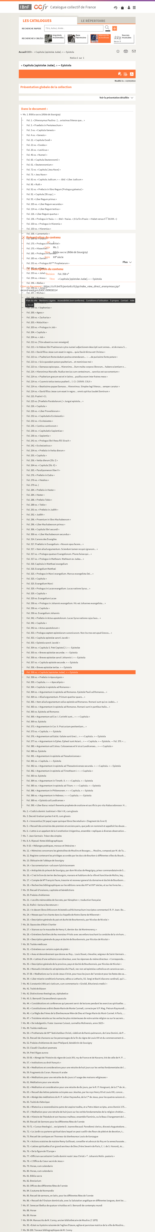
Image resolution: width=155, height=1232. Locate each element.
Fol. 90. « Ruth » (34, 184)
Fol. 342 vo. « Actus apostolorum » (43, 627)
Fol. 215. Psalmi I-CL (37, 396)
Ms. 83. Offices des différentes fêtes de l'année (45, 1185)
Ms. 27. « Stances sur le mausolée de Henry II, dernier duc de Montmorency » (60, 929)
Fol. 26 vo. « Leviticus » (38, 149)
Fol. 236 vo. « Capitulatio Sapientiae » (45, 430)
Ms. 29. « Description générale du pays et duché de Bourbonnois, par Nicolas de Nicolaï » (66, 939)
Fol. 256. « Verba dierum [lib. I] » (42, 460)
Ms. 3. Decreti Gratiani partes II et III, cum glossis (46, 816)
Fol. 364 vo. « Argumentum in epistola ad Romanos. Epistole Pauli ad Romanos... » (67, 691)
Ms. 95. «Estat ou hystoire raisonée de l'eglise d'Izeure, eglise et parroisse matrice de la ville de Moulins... (74, 1225)
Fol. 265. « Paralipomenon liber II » (43, 470)
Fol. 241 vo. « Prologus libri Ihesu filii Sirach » (49, 440)
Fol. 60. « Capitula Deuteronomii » (43, 159)
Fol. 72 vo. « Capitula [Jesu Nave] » (44, 169)
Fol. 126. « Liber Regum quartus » (43, 213)
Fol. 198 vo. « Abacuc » (37, 302)
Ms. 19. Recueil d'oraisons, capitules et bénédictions (48, 889)
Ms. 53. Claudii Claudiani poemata (40, 1047)
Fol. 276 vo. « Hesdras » (38, 480)
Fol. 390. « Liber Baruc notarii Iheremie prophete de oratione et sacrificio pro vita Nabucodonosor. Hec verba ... (77, 805)
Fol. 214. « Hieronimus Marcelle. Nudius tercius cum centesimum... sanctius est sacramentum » (73, 371)
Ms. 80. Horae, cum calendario (38, 1170)
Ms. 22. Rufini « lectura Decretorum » (40, 904)
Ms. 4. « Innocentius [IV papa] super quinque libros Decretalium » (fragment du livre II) (65, 820)
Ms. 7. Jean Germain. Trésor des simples (42, 835)
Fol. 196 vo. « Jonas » (37, 287)
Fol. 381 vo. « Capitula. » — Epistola (44, 760)
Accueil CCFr (25, 51)
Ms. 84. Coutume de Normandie (38, 1190)
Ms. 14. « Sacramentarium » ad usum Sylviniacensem (49, 865)
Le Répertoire (93, 20)
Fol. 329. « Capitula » (37, 593)
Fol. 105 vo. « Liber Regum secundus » (45, 204)
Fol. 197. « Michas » (36, 292)
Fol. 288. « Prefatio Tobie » (39, 499)
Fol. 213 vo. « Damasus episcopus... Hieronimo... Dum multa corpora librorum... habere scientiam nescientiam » (77, 366)
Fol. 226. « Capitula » (37, 406)
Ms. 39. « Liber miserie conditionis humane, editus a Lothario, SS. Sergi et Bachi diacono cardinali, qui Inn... (75, 978)
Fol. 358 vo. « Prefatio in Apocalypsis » (45, 677)
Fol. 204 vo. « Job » (36, 337)
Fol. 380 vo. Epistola (36, 751)
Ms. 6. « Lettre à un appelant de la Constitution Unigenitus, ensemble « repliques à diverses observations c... (75, 830)
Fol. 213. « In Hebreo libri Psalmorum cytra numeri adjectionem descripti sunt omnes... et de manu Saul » (77, 346)
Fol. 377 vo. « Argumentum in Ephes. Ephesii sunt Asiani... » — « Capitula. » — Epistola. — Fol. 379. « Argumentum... (77, 741)
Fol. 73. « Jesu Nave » (37, 174)
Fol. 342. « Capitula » (37, 622)
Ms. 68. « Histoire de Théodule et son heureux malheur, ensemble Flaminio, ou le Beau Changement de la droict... (75, 1116)
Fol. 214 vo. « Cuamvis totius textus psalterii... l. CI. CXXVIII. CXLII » (59, 381)
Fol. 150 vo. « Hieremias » (39, 228)
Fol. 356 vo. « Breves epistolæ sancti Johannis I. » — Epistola (56, 657)
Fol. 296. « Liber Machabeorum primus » (46, 524)
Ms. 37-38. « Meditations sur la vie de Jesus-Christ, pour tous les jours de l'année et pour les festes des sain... (75, 973)
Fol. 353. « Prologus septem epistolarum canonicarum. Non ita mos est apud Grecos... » (69, 632)
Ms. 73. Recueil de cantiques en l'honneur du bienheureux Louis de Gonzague (60, 1136)
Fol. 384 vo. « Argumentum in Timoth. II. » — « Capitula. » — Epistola (60, 780)
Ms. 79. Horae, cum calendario (38, 1165)
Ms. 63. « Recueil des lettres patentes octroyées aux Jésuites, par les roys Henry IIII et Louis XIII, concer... (73, 1092)
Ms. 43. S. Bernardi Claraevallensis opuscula (44, 998)
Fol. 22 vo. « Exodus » (37, 144)
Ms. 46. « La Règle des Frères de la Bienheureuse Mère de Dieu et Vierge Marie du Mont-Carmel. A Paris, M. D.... (75, 1013)
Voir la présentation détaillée (114, 97)
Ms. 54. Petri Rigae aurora (35, 1052)
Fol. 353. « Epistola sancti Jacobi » (43, 642)
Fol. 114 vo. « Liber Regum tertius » (43, 208)
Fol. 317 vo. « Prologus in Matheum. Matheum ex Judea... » (55, 558)
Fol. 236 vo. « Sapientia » (38, 435)
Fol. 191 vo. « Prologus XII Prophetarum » (48, 263)
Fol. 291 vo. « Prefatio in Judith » (42, 509)
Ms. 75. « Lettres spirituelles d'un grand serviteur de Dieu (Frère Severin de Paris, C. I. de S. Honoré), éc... (73, 1146)
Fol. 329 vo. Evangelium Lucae (41, 598)
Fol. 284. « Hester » (35, 494)
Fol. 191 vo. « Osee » (36, 268)
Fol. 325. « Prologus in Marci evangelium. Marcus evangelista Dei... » (60, 573)
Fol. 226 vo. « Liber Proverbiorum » (43, 411)
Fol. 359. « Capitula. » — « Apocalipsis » (45, 682)
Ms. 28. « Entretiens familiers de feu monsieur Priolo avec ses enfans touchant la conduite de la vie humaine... (75, 934)
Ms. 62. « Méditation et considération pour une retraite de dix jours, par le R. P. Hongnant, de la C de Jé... (74, 1087)
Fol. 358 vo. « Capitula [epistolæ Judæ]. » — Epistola (52, 672)
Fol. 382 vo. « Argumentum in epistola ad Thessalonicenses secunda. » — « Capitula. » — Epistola (74, 765)
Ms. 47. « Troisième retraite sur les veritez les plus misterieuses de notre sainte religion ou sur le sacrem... (74, 1018)
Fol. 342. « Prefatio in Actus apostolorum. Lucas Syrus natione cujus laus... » (64, 617)
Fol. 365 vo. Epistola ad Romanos (43, 711)
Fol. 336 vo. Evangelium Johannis (43, 613)
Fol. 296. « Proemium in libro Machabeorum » (49, 519)
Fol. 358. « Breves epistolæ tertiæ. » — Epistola (49, 667)
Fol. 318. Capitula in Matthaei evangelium (47, 563)
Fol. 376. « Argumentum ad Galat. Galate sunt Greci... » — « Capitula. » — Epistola (66, 736)
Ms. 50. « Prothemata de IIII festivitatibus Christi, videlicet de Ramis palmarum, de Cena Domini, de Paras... (75, 1033)
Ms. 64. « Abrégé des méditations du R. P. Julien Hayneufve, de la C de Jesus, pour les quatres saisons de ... (75, 1097)
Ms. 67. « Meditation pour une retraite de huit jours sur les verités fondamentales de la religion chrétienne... (75, 1111)
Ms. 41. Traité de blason (34, 988)
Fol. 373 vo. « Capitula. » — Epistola (44, 731)
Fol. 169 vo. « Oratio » (37, 238)
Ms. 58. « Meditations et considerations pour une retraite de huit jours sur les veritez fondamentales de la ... (75, 1067)
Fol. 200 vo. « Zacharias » (39, 317)
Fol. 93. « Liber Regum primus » (42, 199)
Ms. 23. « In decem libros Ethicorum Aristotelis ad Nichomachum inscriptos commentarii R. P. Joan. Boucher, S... (75, 909)
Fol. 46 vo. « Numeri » (37, 154)
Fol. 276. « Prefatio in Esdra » (40, 475)
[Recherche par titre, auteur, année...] (73, 28)
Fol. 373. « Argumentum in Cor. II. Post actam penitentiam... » (57, 726)
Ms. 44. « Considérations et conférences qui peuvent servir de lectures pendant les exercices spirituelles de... (75, 1003)
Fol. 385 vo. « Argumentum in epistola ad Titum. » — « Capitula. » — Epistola (64, 785)
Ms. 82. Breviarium (32, 1180)
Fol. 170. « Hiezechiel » (37, 248)
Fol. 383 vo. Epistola (36, 775)
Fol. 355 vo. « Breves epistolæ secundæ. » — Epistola (52, 652)
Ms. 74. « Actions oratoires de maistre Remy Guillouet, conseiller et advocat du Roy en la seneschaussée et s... (75, 1141)
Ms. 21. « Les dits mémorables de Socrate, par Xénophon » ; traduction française (62, 899)
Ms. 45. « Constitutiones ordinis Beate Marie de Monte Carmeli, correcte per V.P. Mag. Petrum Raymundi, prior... (75, 1008)
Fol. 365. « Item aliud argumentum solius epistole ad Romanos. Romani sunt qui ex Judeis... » (72, 701)
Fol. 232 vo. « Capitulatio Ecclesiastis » (45, 415)
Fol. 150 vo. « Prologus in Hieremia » (44, 223)
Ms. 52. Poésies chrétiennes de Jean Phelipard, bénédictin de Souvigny (57, 1042)
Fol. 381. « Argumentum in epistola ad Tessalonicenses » (54, 755)
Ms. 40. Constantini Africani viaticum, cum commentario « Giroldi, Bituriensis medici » (65, 983)
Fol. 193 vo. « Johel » (36, 273)
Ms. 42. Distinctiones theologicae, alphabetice (45, 993)
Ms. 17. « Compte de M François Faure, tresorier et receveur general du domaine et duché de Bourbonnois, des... (75, 880)
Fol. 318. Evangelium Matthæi (41, 568)
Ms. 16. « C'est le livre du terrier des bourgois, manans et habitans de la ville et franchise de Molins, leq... (74, 875)
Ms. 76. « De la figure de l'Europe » (39, 1151)
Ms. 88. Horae (29, 1210)
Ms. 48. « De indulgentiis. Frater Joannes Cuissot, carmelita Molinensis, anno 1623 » (63, 1023)
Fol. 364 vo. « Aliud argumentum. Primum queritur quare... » (56, 696)
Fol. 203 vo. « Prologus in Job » (41, 327)
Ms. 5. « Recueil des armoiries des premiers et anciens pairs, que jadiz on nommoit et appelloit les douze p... (75, 825)
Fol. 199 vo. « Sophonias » (39, 307)
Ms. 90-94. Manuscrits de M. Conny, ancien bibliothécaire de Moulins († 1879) (60, 1220)
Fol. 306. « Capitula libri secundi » (43, 529)
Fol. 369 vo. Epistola (36, 721)
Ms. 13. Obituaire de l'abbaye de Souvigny (43, 860)
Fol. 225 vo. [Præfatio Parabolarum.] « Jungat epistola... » (55, 401)
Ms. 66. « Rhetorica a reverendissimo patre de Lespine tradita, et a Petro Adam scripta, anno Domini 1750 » (75, 1106)
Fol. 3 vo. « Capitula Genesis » (41, 130)
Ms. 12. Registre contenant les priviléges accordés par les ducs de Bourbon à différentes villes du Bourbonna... (75, 855)
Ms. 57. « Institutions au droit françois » (42, 1062)
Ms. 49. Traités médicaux (35, 1027)
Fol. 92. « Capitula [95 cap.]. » (41, 194)
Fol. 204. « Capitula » (37, 332)
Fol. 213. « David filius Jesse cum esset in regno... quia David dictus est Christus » (66, 351)
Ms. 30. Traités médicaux (35, 944)
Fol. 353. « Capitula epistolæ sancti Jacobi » (48, 637)
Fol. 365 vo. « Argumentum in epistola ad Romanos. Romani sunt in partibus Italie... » (68, 706)
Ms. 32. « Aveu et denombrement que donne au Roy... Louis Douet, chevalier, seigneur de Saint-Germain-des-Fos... (75, 954)
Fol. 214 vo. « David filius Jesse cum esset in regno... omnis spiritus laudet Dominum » (68, 391)
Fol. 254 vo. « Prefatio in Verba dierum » (46, 450)
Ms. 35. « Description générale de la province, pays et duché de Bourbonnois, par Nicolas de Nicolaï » (72, 963)
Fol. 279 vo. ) (33, 484)
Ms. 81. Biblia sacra (32, 1175)
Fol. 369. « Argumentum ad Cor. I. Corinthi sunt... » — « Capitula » (58, 716)
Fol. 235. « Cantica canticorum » (42, 425)
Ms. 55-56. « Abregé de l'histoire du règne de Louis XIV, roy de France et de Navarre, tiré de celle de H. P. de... (75, 1057)
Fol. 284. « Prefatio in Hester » (41, 489)
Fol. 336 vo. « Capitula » (38, 608)
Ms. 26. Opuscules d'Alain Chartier (39, 924)
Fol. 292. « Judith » (35, 514)
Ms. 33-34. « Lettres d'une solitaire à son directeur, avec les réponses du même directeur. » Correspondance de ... (75, 958)
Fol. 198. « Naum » (35, 297)
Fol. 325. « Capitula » (37, 578)
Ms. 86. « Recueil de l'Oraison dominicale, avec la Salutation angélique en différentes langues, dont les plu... (75, 1200)
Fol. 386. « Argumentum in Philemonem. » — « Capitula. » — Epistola (60, 790)
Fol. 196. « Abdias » (36, 282)
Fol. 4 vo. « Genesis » (36, 135)
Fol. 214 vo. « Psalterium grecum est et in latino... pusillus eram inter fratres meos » (67, 376)
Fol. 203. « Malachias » (37, 322)
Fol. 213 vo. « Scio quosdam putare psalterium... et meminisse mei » (60, 361)
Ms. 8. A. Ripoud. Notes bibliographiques (43, 840)
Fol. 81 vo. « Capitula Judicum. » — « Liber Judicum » (55, 179)
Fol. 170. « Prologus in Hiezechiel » (43, 243)
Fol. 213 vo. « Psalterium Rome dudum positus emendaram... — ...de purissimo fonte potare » (72, 356)
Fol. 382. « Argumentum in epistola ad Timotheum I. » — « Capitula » (60, 770)
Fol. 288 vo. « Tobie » (36, 504)
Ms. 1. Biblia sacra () (42, 114)
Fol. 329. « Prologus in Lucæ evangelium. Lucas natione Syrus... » (58, 588)
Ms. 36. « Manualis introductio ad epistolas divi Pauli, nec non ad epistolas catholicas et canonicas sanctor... (75, 968)
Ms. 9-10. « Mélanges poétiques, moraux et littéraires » (49, 845)
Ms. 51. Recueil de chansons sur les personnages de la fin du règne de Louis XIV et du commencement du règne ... (75, 1037)
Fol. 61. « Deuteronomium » (40, 164)
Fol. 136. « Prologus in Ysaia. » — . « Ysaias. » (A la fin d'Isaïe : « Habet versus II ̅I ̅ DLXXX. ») (72, 218)
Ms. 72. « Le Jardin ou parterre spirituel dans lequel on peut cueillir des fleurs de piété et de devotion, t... (73, 1131)
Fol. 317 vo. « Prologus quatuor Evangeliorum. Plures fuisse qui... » (59, 553)
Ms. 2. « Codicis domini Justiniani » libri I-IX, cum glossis (50, 811)
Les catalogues (37, 20)
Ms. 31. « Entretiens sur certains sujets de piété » (46, 949)
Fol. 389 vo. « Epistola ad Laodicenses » (46, 800)
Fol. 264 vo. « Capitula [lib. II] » (42, 465)
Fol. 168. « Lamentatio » (38, 233)
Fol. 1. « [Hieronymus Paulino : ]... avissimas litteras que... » (56, 120)
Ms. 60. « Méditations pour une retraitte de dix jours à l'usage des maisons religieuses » (65, 1077)
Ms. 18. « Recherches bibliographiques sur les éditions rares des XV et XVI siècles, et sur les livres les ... (73, 885)
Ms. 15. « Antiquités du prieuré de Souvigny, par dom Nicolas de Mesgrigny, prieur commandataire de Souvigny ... (75, 870)
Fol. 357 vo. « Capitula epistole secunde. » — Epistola (52, 662)
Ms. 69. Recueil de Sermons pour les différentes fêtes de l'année (53, 1121)
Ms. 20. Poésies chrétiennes (36, 894)
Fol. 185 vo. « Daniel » (37, 258)
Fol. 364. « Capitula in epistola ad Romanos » (48, 686)
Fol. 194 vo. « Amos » (36, 277)
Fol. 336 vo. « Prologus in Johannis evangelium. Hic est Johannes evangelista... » (66, 603)
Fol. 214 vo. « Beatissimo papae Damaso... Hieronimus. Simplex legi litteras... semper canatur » (73, 386)
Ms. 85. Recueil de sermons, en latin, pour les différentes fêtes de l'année (58, 1195)
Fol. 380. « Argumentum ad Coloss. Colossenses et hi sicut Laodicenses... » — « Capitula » (70, 746)
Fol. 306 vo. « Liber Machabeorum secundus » (48, 534)
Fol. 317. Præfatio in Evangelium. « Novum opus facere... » (55, 544)
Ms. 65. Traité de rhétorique (36, 1101)
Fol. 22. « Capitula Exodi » (39, 139)
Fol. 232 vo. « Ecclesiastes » (40, 420)
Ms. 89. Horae (29, 1215)
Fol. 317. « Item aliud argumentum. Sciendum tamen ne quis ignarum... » (62, 549)
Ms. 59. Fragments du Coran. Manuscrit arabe (45, 1072)
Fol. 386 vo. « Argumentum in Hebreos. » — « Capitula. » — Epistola (59, 795)
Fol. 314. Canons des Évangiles (42, 539)
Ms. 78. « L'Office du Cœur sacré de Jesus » (43, 1161)
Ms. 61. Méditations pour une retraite (41, 1082)
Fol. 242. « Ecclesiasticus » (39, 445)
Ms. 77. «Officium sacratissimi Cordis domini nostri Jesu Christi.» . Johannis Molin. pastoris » (69, 1156)
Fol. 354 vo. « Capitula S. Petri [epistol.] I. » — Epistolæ (53, 647)
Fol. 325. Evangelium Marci (40, 583)
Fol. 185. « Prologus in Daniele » (42, 253)
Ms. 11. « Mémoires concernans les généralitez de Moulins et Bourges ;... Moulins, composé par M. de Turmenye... (75, 850)
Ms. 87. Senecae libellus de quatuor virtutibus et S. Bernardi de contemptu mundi (62, 1205)
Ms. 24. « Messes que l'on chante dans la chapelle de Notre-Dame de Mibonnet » (61, 914)
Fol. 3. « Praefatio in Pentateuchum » (45, 125)
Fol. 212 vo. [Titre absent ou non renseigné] (48, 342)
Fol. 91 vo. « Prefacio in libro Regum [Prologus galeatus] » (55, 189)
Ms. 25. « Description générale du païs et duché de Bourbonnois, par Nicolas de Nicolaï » (66, 919)
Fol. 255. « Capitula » (37, 455)
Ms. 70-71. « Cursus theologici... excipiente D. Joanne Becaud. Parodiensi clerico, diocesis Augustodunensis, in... (75, 1126)
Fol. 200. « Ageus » (35, 312)
